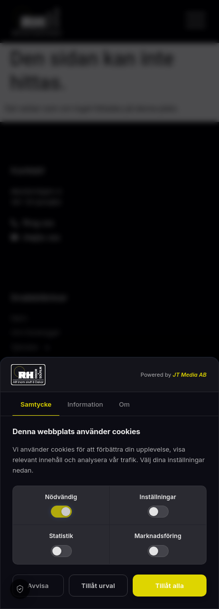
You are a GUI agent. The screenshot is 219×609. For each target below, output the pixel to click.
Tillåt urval (98, 586)
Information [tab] (85, 404)
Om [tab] (124, 404)
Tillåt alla (169, 586)
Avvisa (38, 586)
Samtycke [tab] (35, 404)
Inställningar (158, 497)
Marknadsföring (157, 536)
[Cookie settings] (20, 589)
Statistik (61, 536)
